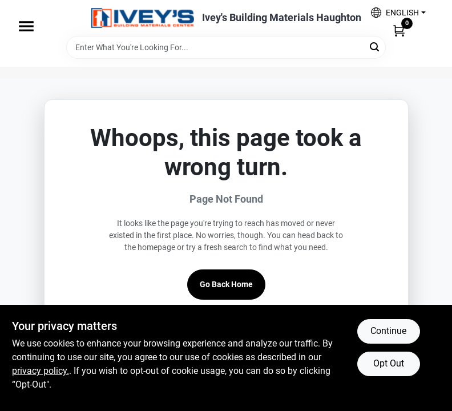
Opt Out (388, 363)
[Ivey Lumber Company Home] (142, 18)
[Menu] (26, 26)
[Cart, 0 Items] (399, 30)
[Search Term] (226, 47)
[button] (398, 12)
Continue (388, 330)
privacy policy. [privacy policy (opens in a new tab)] (40, 370)
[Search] (375, 46)
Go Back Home (226, 284)
